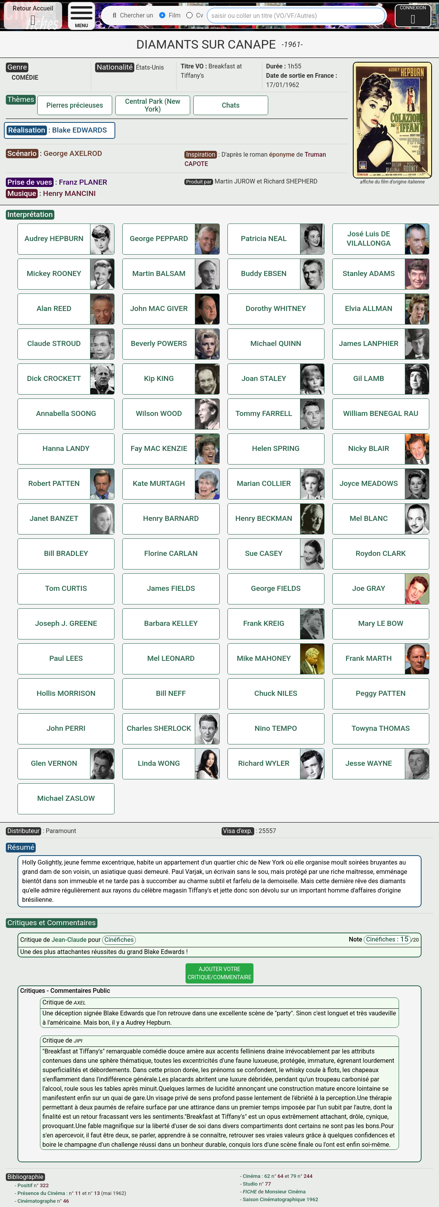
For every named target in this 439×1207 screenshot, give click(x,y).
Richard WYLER (264, 763)
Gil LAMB (368, 378)
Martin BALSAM (159, 273)
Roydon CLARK (381, 553)
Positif (25, 1185)
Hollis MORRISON (65, 693)
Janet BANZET (53, 518)
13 (97, 1193)
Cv (194, 15)
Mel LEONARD (170, 658)
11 (78, 1193)
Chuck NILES (275, 693)
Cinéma (251, 1176)
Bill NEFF (171, 693)
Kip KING (159, 378)
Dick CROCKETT (54, 378)
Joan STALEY (263, 378)
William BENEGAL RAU (380, 413)
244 (308, 1176)
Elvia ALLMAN (368, 308)
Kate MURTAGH (159, 483)
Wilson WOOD (159, 413)
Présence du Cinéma (41, 1193)
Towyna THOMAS (381, 728)
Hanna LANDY (66, 448)
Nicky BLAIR (368, 448)
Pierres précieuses (75, 105)
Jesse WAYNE (368, 763)
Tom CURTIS (66, 588)
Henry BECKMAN (263, 518)
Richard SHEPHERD (291, 181)
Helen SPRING (276, 448)
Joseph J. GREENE (66, 623)
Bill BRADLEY (66, 553)
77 (268, 1184)
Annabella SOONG (66, 413)
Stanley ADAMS (369, 273)
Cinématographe (36, 1201)
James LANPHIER (369, 343)
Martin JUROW (235, 181)
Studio (250, 1184)
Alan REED (53, 308)
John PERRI (66, 728)
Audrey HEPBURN (53, 238)
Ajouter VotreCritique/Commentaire (219, 973)
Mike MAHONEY (264, 658)
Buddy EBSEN (264, 273)
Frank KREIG (264, 623)
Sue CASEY (264, 553)
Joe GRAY (368, 588)
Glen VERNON (54, 763)
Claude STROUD (54, 343)
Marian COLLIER (264, 483)
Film (170, 15)
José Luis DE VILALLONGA (369, 238)
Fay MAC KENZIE (158, 448)
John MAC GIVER (158, 308)
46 (66, 1201)
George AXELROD (72, 153)
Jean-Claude (70, 939)
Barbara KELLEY (171, 623)
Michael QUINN (275, 343)
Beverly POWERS (159, 343)
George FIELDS (276, 588)
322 (44, 1185)
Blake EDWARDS (79, 130)
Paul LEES (66, 658)
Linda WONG (159, 763)
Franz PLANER (83, 182)
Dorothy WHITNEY (276, 308)
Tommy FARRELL (263, 413)
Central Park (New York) (152, 105)
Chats (231, 105)
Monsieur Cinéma (285, 1192)
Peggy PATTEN (381, 693)
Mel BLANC (369, 518)
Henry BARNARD (171, 518)
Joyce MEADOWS (369, 483)
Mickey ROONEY (54, 273)
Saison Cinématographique (274, 1199)
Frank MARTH (368, 658)
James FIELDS (171, 588)
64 (280, 1176)
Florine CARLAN (171, 553)
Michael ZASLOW (66, 798)
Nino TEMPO (276, 728)
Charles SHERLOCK (159, 728)
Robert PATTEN (54, 483)
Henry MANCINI (69, 193)
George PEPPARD (159, 238)
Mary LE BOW (380, 623)
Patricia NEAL (264, 238)
